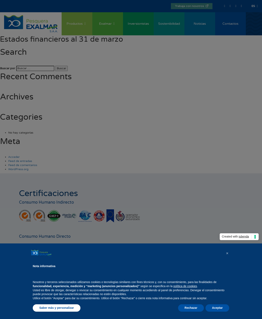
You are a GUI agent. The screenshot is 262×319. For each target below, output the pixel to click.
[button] (227, 253)
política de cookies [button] (185, 286)
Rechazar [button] (191, 307)
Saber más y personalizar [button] (56, 307)
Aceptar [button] (217, 307)
